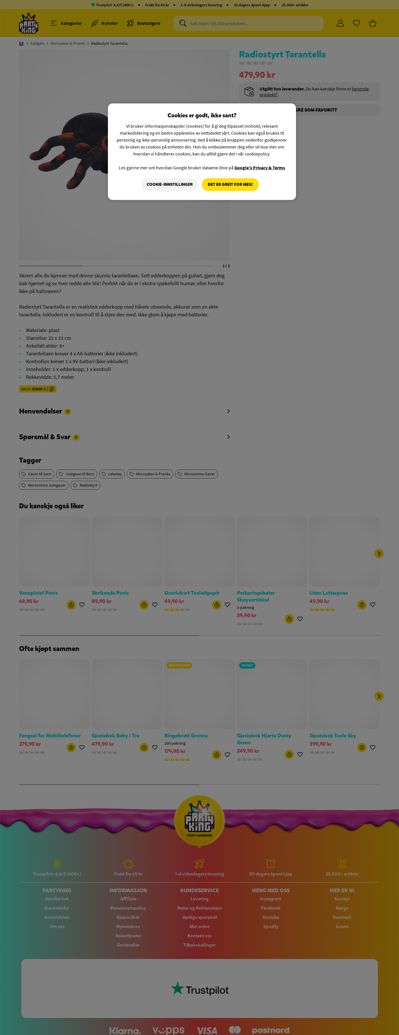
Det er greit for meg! (230, 184)
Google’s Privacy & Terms (259, 167)
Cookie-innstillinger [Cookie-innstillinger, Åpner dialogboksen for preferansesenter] (170, 184)
